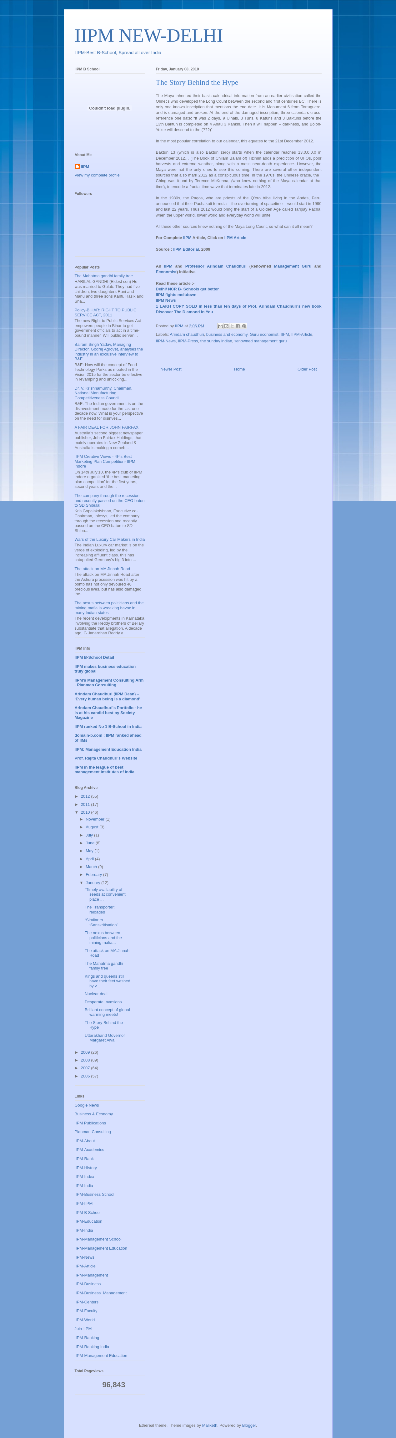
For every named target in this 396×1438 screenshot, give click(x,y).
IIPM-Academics (89, 1149)
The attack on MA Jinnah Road (102, 568)
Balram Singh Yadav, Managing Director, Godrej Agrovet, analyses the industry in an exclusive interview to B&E (109, 351)
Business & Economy (94, 1114)
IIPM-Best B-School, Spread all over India (118, 52)
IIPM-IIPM (84, 1203)
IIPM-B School (88, 1212)
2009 (86, 1052)
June (91, 843)
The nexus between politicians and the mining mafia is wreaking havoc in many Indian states (109, 608)
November (96, 819)
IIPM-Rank (84, 1158)
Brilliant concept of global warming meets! (107, 1012)
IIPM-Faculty (86, 1310)
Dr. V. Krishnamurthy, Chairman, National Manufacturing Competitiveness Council (104, 393)
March (92, 866)
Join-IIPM (83, 1328)
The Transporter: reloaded (100, 909)
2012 (86, 796)
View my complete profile (97, 175)
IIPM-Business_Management (101, 1293)
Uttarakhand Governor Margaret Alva (105, 1038)
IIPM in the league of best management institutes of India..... (107, 770)
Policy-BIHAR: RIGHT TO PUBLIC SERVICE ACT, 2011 (106, 312)
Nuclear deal (96, 993)
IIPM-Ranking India (92, 1346)
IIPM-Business (88, 1284)
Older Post (307, 369)
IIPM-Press (188, 341)
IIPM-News (166, 341)
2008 (86, 1060)
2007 (86, 1068)
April (90, 859)
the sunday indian (216, 341)
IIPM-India (84, 1185)
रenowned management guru (260, 341)
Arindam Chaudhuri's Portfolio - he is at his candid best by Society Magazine (108, 712)
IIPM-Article (301, 334)
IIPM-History (86, 1167)
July (90, 835)
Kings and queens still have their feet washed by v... (107, 981)
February (94, 874)
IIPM (285, 334)
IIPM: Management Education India (108, 749)
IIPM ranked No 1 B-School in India (108, 726)
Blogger (249, 1425)
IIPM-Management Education (101, 1248)
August (92, 827)
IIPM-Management (91, 1275)
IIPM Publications (90, 1123)
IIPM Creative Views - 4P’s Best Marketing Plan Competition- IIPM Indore (105, 461)
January (93, 882)
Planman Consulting (93, 1131)
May (90, 850)
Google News (87, 1105)
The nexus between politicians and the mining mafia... (103, 937)
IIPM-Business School (94, 1194)
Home (239, 369)
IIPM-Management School (98, 1239)
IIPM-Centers (87, 1302)
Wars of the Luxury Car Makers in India (110, 539)
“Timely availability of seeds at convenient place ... (105, 894)
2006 (86, 1076)
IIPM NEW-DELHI (149, 35)
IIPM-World (85, 1320)
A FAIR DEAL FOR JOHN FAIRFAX (107, 427)
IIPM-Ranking (87, 1337)
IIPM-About (85, 1141)
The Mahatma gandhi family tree (104, 276)
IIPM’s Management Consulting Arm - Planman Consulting (109, 683)
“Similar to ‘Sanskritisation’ (101, 922)
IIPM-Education (89, 1221)
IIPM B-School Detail (94, 657)
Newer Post (171, 369)
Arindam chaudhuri (187, 334)
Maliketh (209, 1425)
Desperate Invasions (103, 1002)
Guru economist (264, 334)
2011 (86, 804)
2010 (86, 812)
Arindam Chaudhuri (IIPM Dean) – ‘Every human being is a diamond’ (107, 696)
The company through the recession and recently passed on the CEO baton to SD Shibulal (110, 500)
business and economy (227, 334)
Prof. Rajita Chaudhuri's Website (106, 758)
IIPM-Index (84, 1176)
